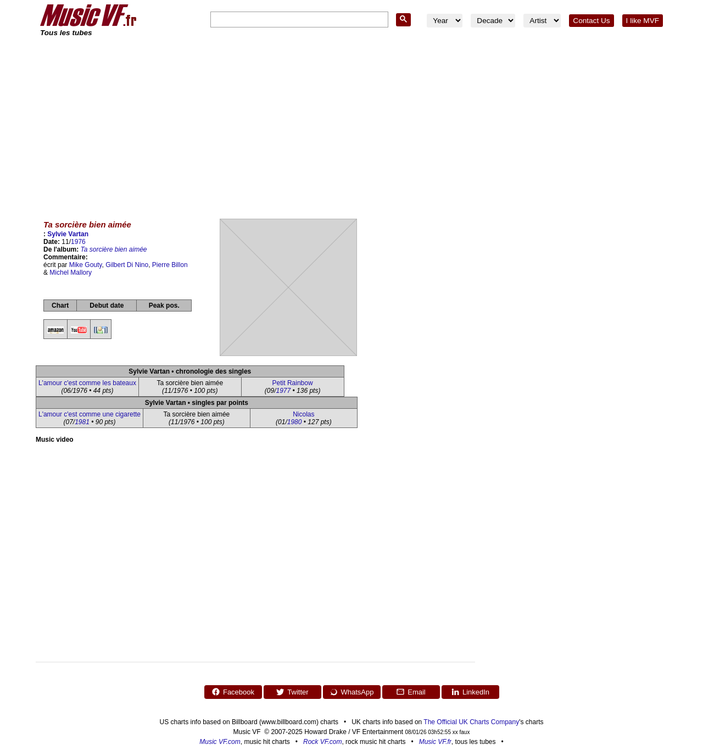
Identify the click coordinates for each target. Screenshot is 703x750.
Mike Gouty (85, 265)
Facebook (232, 691)
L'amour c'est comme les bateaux (87, 383)
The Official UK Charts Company (471, 722)
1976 (78, 242)
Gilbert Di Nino (126, 265)
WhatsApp (352, 691)
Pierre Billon (170, 265)
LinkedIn (470, 691)
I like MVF (642, 20)
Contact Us (591, 20)
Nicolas (303, 414)
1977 (283, 391)
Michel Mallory (70, 272)
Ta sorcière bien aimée (114, 249)
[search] (298, 20)
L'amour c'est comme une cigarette (89, 414)
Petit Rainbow (292, 383)
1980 (294, 422)
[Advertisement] (351, 121)
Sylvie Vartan (67, 234)
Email (411, 691)
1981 (82, 422)
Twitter (292, 691)
